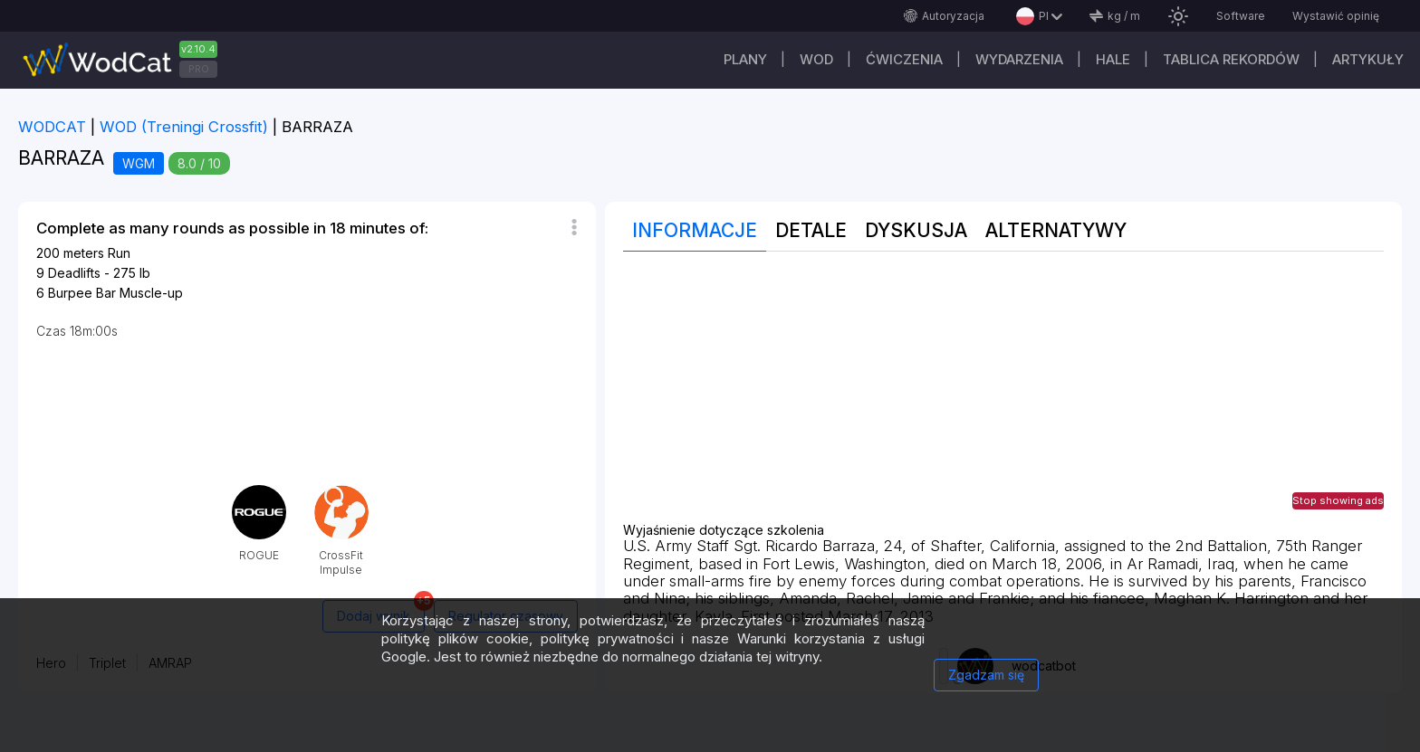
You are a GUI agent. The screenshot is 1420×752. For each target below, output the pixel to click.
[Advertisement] (1003, 396)
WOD (816, 59)
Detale (811, 230)
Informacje (694, 230)
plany (745, 59)
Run (119, 253)
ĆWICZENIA (904, 59)
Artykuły (1368, 59)
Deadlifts (74, 273)
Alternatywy (1056, 230)
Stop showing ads (1338, 500)
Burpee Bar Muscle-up (115, 292)
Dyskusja (916, 230)
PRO (198, 68)
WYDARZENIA (1019, 59)
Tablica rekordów (1231, 59)
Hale (1113, 59)
